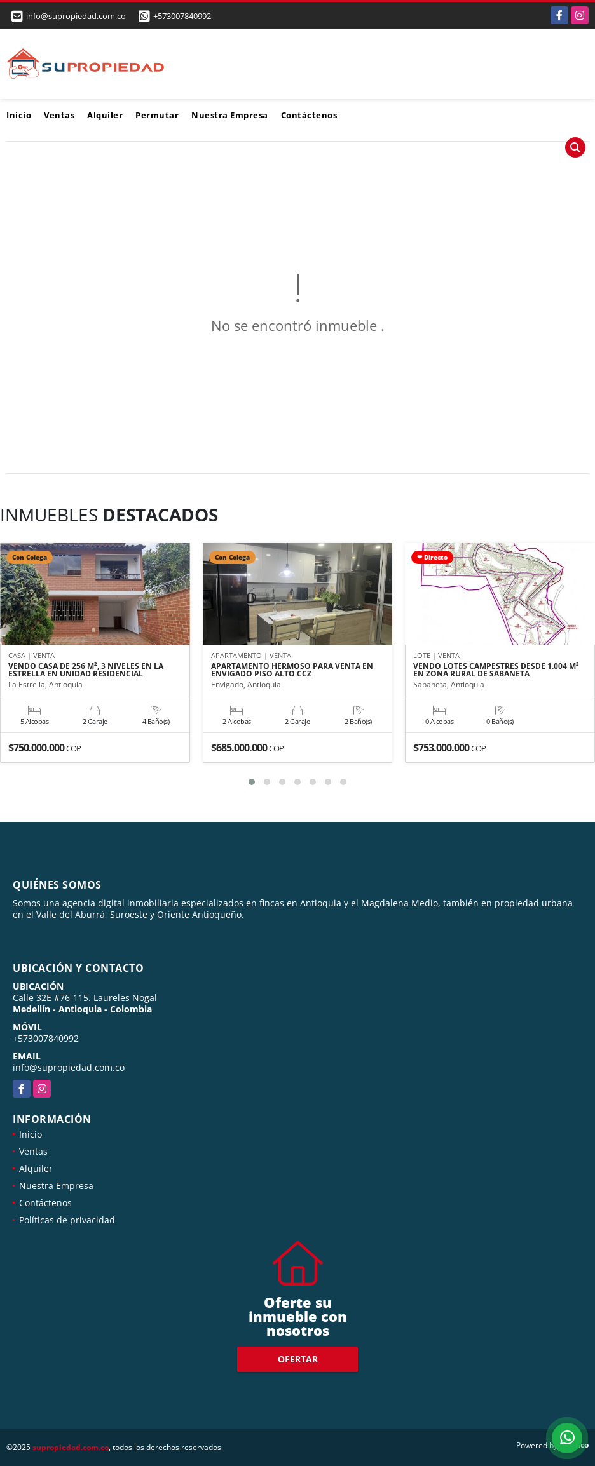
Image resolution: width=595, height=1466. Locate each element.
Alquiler (105, 115)
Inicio (18, 115)
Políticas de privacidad (67, 1220)
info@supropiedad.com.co (69, 1067)
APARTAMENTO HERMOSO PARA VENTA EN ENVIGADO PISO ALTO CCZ (292, 670)
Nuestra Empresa (229, 115)
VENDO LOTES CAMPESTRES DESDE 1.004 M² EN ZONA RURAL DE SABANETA (496, 670)
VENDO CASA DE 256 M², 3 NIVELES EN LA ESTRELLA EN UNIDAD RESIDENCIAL (85, 670)
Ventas (59, 115)
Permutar (157, 115)
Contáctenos (309, 115)
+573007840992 (182, 16)
